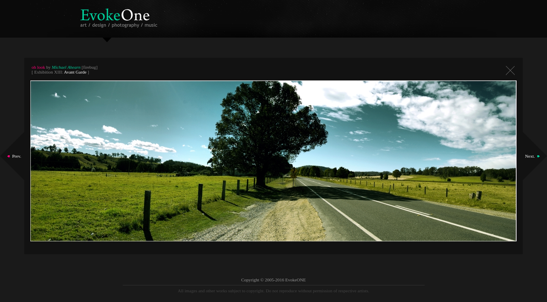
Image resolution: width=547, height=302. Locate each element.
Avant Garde (75, 72)
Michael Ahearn (66, 67)
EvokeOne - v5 (120, 16)
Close (510, 70)
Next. (530, 156)
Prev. (16, 156)
